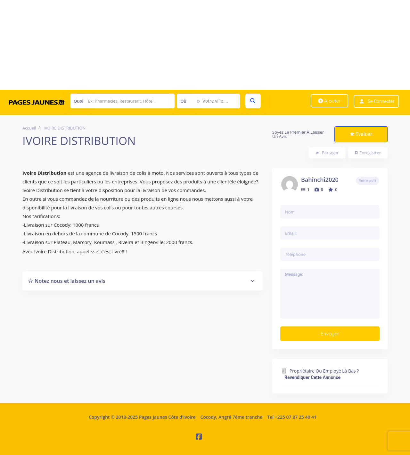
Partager (327, 153)
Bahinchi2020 (320, 179)
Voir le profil (367, 180)
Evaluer (361, 134)
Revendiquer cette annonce (312, 377)
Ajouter (329, 101)
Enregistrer (368, 153)
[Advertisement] (192, 45)
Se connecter (381, 101)
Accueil (29, 128)
